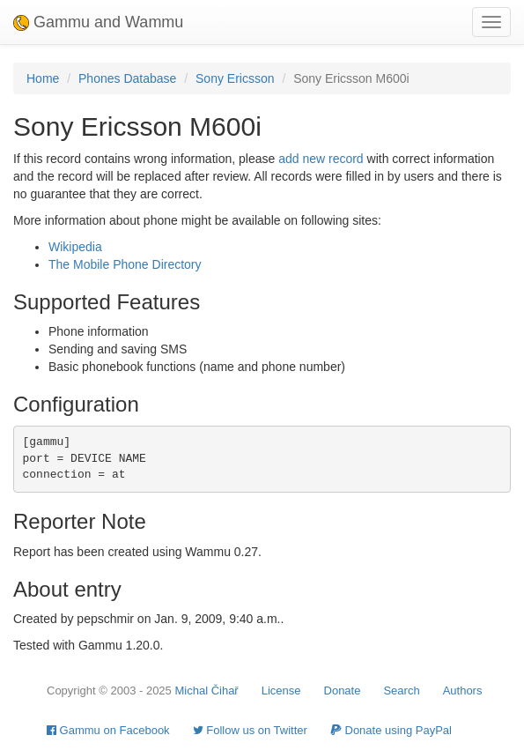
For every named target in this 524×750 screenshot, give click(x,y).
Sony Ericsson (235, 78)
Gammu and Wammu (98, 22)
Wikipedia (75, 247)
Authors (463, 690)
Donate (342, 690)
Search (401, 690)
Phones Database (127, 78)
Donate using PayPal (391, 730)
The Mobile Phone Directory (125, 264)
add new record (321, 159)
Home (42, 78)
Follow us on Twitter (250, 730)
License (281, 690)
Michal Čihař (206, 690)
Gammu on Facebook (108, 730)
